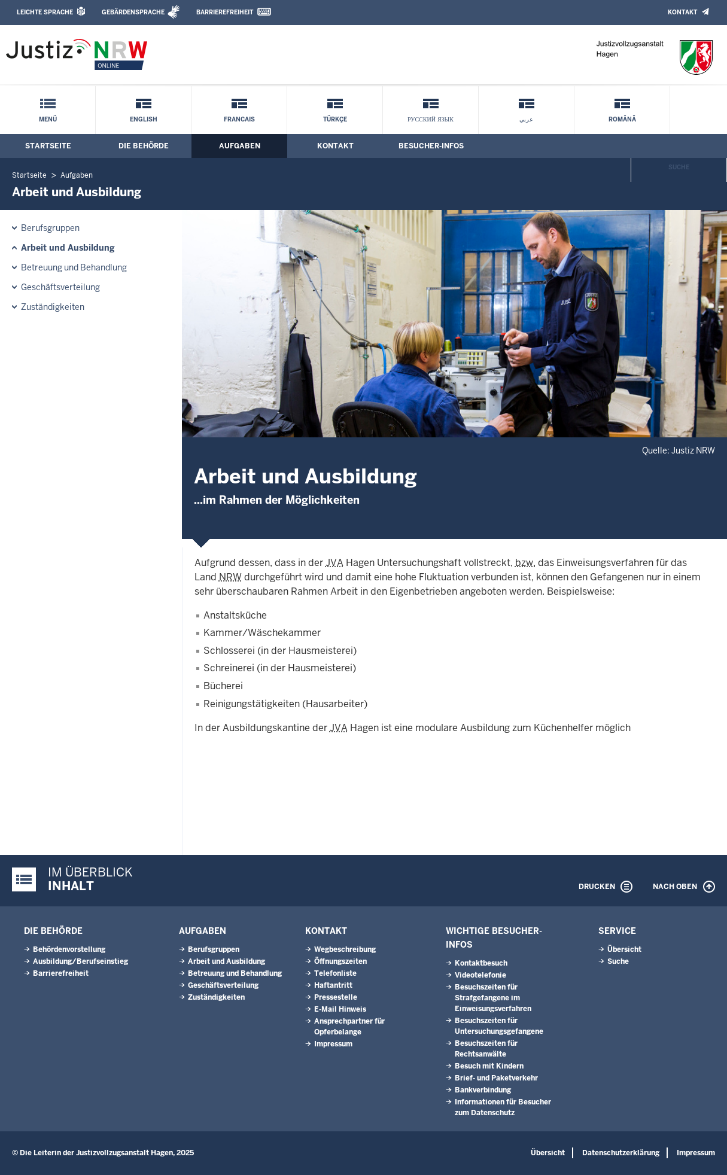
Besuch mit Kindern (489, 1066)
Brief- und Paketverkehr (496, 1078)
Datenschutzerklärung (620, 1153)
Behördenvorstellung (69, 949)
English (143, 119)
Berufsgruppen (50, 228)
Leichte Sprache (45, 12)
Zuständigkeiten (52, 307)
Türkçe (335, 119)
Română (622, 119)
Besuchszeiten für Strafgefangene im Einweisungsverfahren (493, 997)
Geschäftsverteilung (60, 287)
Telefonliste (335, 973)
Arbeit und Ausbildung (68, 247)
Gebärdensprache (133, 12)
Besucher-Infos (431, 146)
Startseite (48, 146)
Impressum (333, 1044)
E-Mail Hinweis (340, 1009)
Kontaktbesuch (481, 963)
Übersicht (624, 949)
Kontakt (682, 12)
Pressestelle (335, 997)
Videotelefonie (480, 975)
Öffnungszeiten (340, 961)
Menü (48, 119)
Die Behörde (143, 146)
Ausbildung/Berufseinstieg (80, 961)
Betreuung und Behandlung (74, 267)
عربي (526, 119)
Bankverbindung (483, 1090)
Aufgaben (239, 146)
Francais (239, 119)
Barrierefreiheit (224, 12)
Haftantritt (333, 985)
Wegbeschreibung (345, 949)
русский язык (430, 119)
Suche (678, 167)
